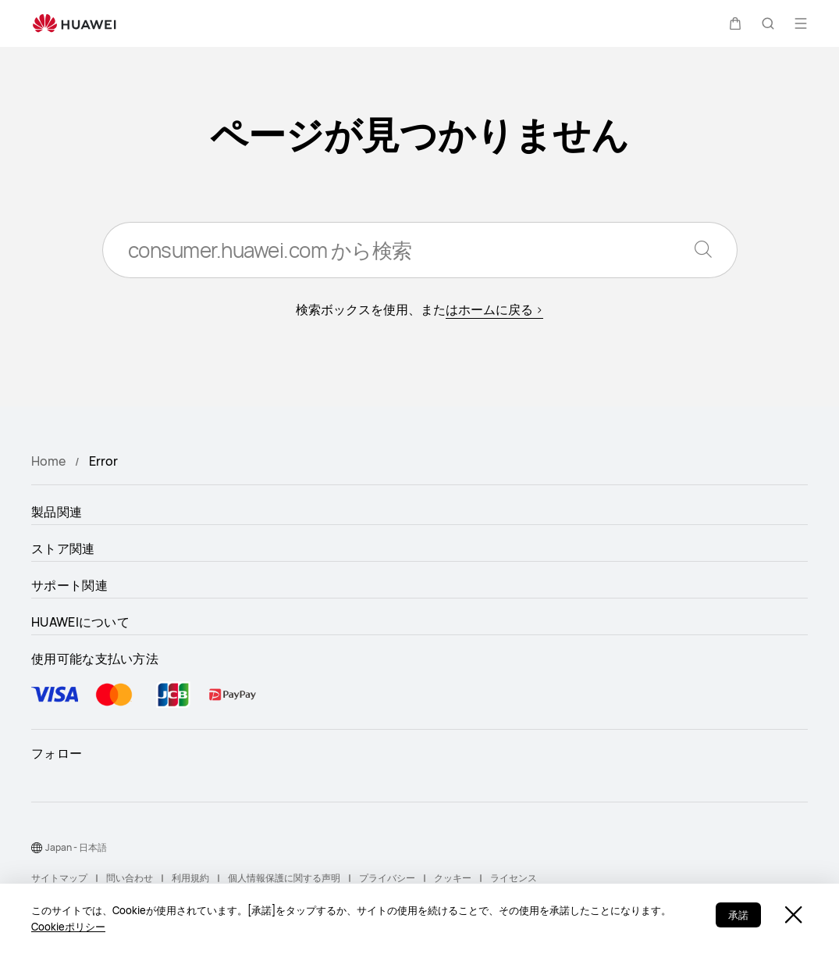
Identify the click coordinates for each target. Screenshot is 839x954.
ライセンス (513, 877)
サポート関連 (69, 585)
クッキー (452, 877)
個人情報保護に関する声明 (284, 877)
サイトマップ (59, 877)
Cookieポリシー (68, 927)
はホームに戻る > (494, 309)
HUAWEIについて (80, 622)
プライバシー (387, 877)
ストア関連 (63, 548)
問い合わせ (129, 877)
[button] (735, 23)
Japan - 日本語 (76, 847)
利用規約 (190, 877)
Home (48, 461)
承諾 (738, 915)
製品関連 (56, 512)
